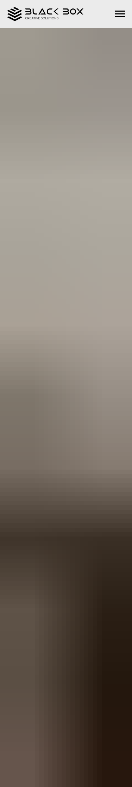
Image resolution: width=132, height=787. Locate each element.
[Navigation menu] (120, 14)
